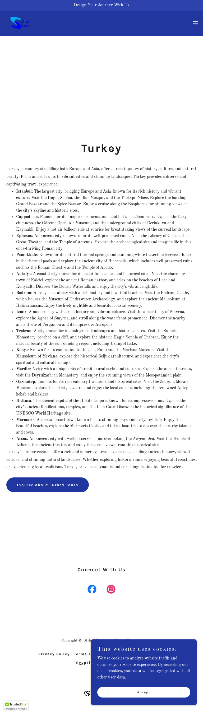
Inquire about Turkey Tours (47, 485)
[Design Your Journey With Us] (101, 5)
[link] (19, 23)
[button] (195, 23)
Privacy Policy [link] (54, 654)
